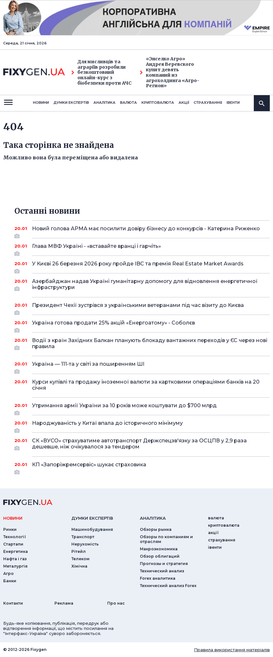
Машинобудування (92, 529)
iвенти (233, 102)
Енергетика (15, 551)
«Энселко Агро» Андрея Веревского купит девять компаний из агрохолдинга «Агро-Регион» (169, 72)
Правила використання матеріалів (232, 649)
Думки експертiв (71, 102)
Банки (9, 580)
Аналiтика (104, 102)
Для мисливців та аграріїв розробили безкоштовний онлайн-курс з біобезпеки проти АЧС (101, 72)
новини (41, 102)
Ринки (10, 529)
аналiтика (153, 518)
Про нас (116, 603)
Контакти (13, 603)
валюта (128, 102)
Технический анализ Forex (168, 585)
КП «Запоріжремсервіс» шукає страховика (142, 467)
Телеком (80, 558)
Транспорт (82, 536)
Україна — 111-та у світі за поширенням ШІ (142, 366)
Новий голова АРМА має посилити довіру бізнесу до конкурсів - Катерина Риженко (146, 230)
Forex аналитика (157, 578)
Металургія (15, 566)
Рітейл (78, 551)
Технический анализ (162, 571)
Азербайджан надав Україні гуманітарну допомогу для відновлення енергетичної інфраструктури (145, 284)
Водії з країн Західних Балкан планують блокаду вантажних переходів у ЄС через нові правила (149, 343)
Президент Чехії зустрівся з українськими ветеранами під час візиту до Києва (142, 307)
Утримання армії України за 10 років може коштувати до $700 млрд (142, 407)
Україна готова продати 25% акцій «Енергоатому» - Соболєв (142, 325)
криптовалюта (157, 102)
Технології (14, 536)
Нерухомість (85, 544)
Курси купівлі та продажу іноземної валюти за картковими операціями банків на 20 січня (146, 385)
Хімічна (79, 566)
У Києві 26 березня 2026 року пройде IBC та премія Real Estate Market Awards (142, 266)
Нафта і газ (15, 558)
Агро (8, 573)
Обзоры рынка (156, 529)
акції (184, 102)
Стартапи (13, 544)
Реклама (63, 603)
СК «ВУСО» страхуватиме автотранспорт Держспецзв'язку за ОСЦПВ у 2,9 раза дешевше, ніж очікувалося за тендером (142, 444)
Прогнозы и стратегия (164, 563)
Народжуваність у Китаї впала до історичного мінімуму (142, 425)
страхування (208, 102)
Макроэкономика (159, 548)
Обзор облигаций (160, 556)
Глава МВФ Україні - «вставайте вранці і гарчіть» (142, 248)
